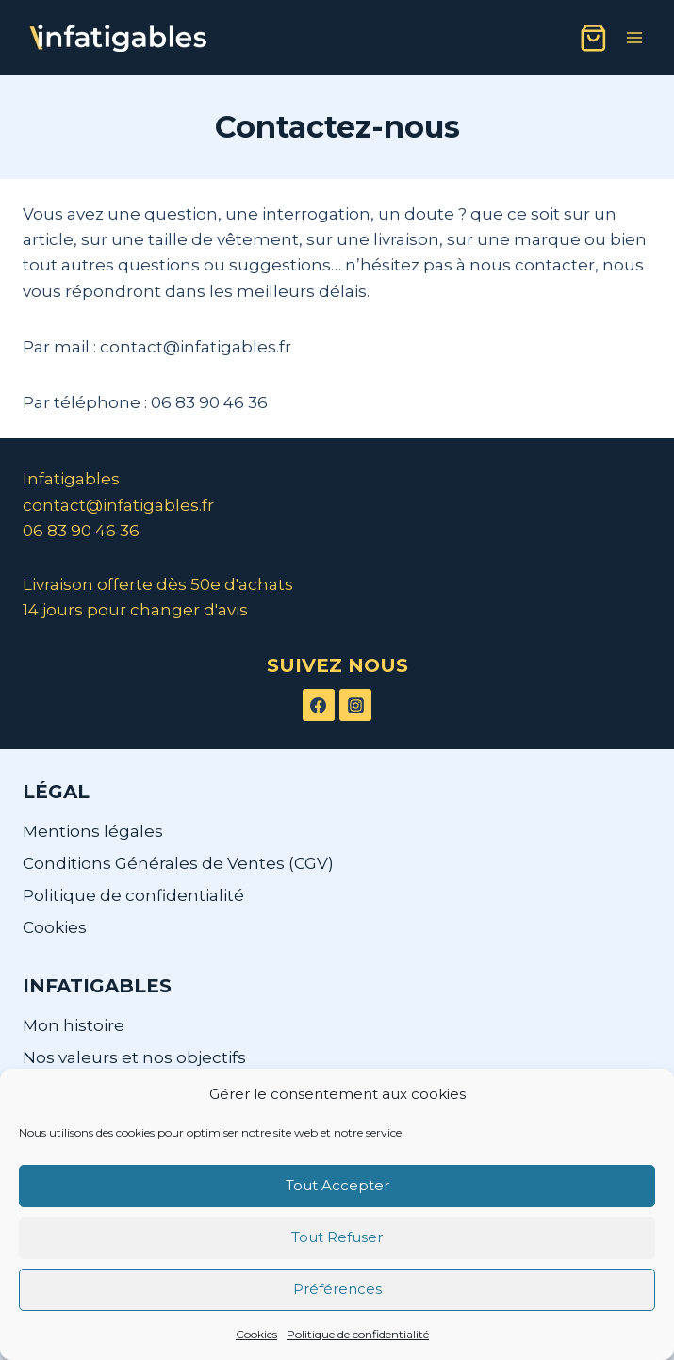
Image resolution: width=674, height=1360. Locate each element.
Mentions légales (93, 831)
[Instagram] (355, 705)
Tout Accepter (337, 1185)
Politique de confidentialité (358, 1334)
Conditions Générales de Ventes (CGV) (178, 863)
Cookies (256, 1334)
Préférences (337, 1289)
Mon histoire (73, 1025)
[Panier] (593, 38)
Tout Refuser (337, 1237)
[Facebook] (319, 705)
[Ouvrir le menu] (633, 37)
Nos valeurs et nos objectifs (134, 1057)
